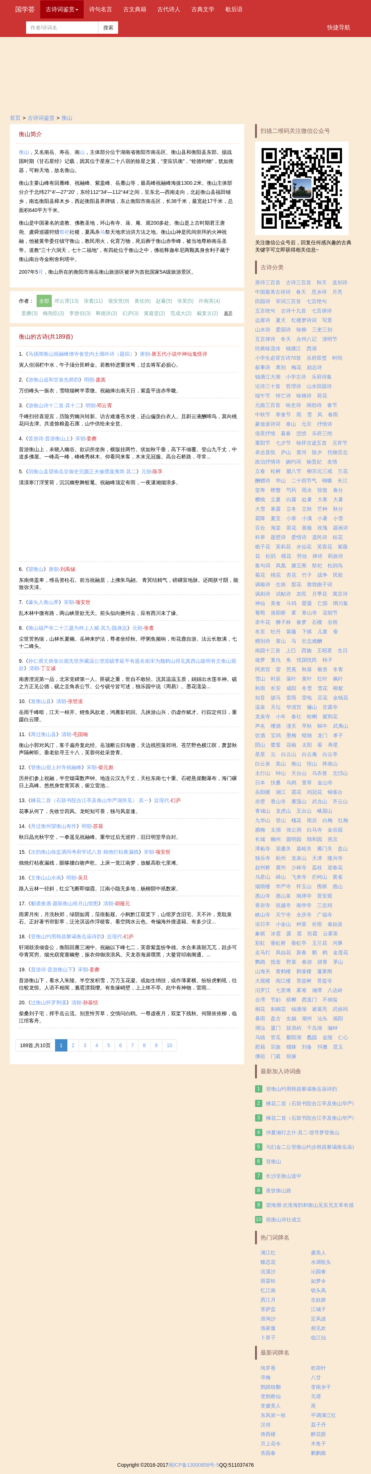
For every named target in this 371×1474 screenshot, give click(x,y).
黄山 (281, 641)
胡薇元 (122, 903)
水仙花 (304, 547)
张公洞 (293, 830)
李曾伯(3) (80, 313)
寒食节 (283, 414)
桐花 (260, 1009)
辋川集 (340, 603)
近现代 (161, 800)
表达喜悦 (265, 452)
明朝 (89, 380)
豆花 (322, 698)
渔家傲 (268, 1328)
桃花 (276, 575)
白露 (291, 499)
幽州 (276, 839)
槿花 (286, 556)
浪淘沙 (268, 1319)
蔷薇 (307, 528)
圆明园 (293, 839)
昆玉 (338, 1047)
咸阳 (291, 688)
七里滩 (283, 990)
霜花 (296, 792)
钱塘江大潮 (267, 377)
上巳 (291, 650)
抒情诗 (324, 424)
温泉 (260, 707)
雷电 (307, 698)
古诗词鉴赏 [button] (62, 9)
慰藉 (260, 1047)
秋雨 (260, 688)
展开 (228, 313)
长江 (343, 480)
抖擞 (322, 1047)
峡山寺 (262, 915)
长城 (260, 839)
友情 (332, 462)
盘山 (343, 849)
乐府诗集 (322, 377)
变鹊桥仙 (270, 1396)
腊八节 (293, 471)
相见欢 (318, 1328)
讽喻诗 (262, 584)
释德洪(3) (106, 313)
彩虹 (260, 943)
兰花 (343, 471)
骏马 (276, 698)
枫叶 (338, 679)
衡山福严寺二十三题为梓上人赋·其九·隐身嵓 (78, 628)
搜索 (108, 27)
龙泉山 (299, 858)
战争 (322, 575)
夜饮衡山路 (278, 1190)
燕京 (333, 839)
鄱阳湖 (293, 1037)
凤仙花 (283, 952)
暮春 (286, 433)
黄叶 (307, 679)
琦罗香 (268, 1368)
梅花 (296, 367)
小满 (307, 518)
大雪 (260, 509)
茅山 (338, 962)
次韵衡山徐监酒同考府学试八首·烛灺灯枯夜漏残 (85, 852)
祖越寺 (283, 905)
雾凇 (301, 990)
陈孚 (158, 471)
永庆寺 (304, 915)
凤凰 (281, 565)
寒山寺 (309, 613)
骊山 (312, 707)
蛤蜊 (312, 716)
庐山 (286, 452)
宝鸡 (276, 735)
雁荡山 (299, 801)
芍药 (291, 490)
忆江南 (268, 1290)
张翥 (149, 628)
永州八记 (306, 339)
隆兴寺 (335, 858)
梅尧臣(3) (53, 313)
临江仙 (318, 1337)
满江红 (268, 1252)
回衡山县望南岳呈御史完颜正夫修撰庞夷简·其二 (82, 471)
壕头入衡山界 (43, 602)
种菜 (301, 924)
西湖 (312, 348)
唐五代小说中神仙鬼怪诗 (179, 354)
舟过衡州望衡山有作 (53, 826)
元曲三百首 (267, 405)
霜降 (260, 518)
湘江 (281, 792)
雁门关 (324, 849)
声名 (260, 726)
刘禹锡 (67, 569)
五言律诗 (265, 339)
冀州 (281, 867)
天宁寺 (283, 915)
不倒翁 (330, 1000)
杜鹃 (271, 556)
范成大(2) (181, 313)
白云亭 (330, 754)
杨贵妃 (314, 462)
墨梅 (291, 735)
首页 (15, 118)
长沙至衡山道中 (283, 1176)
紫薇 (343, 547)
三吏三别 (322, 329)
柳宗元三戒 (319, 471)
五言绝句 (265, 311)
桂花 (338, 537)
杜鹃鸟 (335, 565)
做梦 (260, 660)
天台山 (299, 773)
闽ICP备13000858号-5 (193, 1465)
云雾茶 (330, 933)
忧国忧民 (307, 660)
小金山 (283, 924)
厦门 (276, 1028)
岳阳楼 (262, 792)
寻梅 (265, 1377)
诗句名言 (100, 9)
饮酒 (260, 735)
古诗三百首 (298, 282)
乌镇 (260, 1037)
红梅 (343, 820)
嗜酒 (276, 726)
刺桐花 (278, 1009)
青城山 (262, 811)
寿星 (333, 745)
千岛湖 (314, 1028)
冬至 (260, 631)
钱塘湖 (299, 1009)
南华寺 (304, 905)
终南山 (330, 764)
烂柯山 (319, 877)
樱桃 (260, 499)
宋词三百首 (288, 301)
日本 (260, 782)
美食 (276, 603)
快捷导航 (338, 27)
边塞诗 (262, 320)
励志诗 (314, 367)
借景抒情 (265, 433)
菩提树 (304, 981)
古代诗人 (168, 9)
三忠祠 (324, 905)
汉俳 (265, 1425)
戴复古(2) (207, 313)
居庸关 (283, 849)
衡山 (67, 118)
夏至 (276, 518)
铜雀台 (335, 792)
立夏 (276, 499)
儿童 (322, 631)
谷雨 (333, 622)
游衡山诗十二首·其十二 (54, 405)
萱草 (307, 782)
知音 (260, 698)
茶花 (291, 528)
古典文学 (202, 9)
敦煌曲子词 (319, 584)
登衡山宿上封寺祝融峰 (56, 767)
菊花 (260, 575)
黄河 (301, 452)
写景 (327, 320)
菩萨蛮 (268, 1309)
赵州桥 (262, 867)
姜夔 (92, 438)
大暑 (338, 499)
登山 (281, 820)
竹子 (307, 575)
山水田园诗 (319, 386)
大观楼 (262, 981)
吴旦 (83, 878)
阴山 (260, 745)
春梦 (301, 622)
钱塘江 (293, 348)
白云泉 (262, 764)
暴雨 (260, 1018)
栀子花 (262, 547)
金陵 (327, 1037)
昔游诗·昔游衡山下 (52, 969)
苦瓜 (276, 1037)
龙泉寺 (262, 716)
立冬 (291, 509)
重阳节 (262, 443)
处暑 (307, 499)
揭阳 (338, 1018)
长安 (276, 688)
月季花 (319, 594)
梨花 (296, 584)
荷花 (322, 396)
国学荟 (25, 9)
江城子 (318, 1309)
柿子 (327, 660)
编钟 (333, 1028)
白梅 (327, 820)
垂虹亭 (299, 943)
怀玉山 (304, 886)
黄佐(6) (142, 301)
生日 (343, 650)
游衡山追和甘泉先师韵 (53, 380)
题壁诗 (278, 537)
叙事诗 (262, 367)
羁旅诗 (335, 556)
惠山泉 (283, 896)
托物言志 (338, 452)
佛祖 (260, 1056)
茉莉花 (283, 547)
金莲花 (340, 952)
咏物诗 (304, 396)
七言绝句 (317, 301)
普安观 (324, 896)
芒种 (322, 509)
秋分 (338, 509)
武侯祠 (340, 1009)
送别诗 (339, 282)
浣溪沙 (268, 1271)
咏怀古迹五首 (311, 443)
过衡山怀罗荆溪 (48, 1002)
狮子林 (283, 622)
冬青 (338, 669)
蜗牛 (322, 726)
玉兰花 (319, 943)
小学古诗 (296, 377)
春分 (338, 490)
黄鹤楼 (283, 971)
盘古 (276, 1018)
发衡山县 (41, 701)
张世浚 (75, 701)
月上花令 (270, 1443)
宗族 (276, 1047)
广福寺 (324, 915)
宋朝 (80, 438)
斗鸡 (291, 603)
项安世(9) (118, 301)
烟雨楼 (262, 886)
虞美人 (318, 1252)
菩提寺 (324, 981)
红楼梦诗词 (304, 320)
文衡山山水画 (46, 878)
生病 (281, 584)
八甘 (316, 1377)
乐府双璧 (317, 358)
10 (169, 1045)
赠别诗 (262, 641)
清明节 (329, 339)
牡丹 (276, 631)
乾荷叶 (318, 1368)
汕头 (322, 1018)
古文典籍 (134, 9)
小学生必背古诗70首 (278, 358)
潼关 (291, 726)
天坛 (276, 707)
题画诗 (340, 528)
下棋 (307, 631)
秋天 (322, 282)
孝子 (338, 735)
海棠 (276, 528)
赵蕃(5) (164, 301)
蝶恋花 (268, 1262)
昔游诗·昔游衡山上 (49, 438)
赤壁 (260, 801)
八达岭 (335, 990)
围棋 (322, 886)
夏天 (281, 320)
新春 (301, 952)
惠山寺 (262, 896)
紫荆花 (330, 716)
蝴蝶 (327, 480)
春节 (332, 405)
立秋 (307, 509)
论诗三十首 (267, 386)
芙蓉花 (324, 547)
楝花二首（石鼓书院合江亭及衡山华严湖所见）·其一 (90, 800)
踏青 (322, 962)
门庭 (276, 1056)
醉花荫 (318, 1434)
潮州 (307, 1018)
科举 (260, 537)
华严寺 (283, 886)
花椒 (291, 745)
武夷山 (340, 726)
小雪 (338, 518)
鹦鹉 (260, 962)
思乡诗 (319, 292)
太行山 (262, 773)
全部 (44, 301)
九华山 (262, 820)
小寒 (291, 518)
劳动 (302, 556)
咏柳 (301, 329)
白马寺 (314, 830)
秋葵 (307, 669)
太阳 (307, 745)
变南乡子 (321, 1387)
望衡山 (35, 569)
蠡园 (312, 1037)
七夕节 (283, 443)
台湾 (260, 1000)
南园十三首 (267, 650)
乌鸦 (291, 782)
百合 (260, 528)
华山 (281, 480)
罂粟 (307, 603)
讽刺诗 (262, 594)
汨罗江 (262, 990)
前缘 (291, 1056)
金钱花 (340, 698)
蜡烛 (307, 735)
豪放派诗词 (267, 424)
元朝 (146, 471)
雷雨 (291, 698)
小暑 (322, 518)
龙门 (322, 735)
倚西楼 (268, 1434)
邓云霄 (104, 405)
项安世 (83, 602)
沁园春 (318, 1271)
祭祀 (64, 232)
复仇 (276, 660)
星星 (260, 754)
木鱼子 (318, 1443)
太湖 (276, 830)
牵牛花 (262, 622)
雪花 (322, 688)
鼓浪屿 (293, 1028)
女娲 (291, 1018)
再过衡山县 (43, 734)
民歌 (338, 575)
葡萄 (260, 613)
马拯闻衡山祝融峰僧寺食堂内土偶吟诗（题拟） (81, 354)
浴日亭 (262, 924)
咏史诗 (293, 405)
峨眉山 (324, 811)
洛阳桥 (278, 613)
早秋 (307, 726)
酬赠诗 (262, 480)
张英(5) (185, 301)
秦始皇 (335, 924)
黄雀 (338, 877)
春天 (301, 292)
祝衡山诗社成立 (283, 1219)
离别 (281, 367)
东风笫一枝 (273, 1415)
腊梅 (260, 830)
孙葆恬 (90, 1002)
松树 (276, 471)
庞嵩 (101, 380)
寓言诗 (340, 594)
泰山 (291, 424)
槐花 (296, 820)
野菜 (291, 962)
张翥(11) (93, 301)
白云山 (288, 754)
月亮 (337, 292)
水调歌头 (321, 1262)
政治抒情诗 (267, 462)
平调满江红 (323, 1415)
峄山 (281, 877)
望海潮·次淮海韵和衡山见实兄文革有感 (310, 1205)
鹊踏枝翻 (270, 1387)
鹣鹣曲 (318, 1453)
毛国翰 (80, 734)
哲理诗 (293, 386)
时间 (337, 358)
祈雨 (317, 924)
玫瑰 (322, 528)
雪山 (260, 679)
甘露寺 (330, 707)
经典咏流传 (267, 348)
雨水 (307, 490)
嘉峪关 (304, 849)
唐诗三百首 (267, 282)
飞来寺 (299, 877)
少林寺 (299, 867)
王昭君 (324, 650)
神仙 (260, 603)
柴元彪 (105, 767)
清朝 (34, 668)
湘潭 (317, 990)
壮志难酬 (312, 641)
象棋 (260, 933)
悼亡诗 (283, 396)
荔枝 (317, 867)
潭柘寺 (262, 849)
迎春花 (335, 867)
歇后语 (234, 9)
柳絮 (338, 688)
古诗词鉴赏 (41, 118)
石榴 (317, 622)
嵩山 (281, 764)
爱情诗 (299, 537)
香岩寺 (262, 905)
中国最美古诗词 (273, 292)
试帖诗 (283, 594)
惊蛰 (322, 490)
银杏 (322, 669)
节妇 (276, 1000)
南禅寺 (304, 896)
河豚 (338, 943)
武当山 (319, 801)
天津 (317, 858)
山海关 (262, 971)
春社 (296, 716)
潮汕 (260, 1028)
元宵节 (339, 443)
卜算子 (268, 1337)
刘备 (307, 1047)
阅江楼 (283, 981)
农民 (301, 594)
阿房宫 (262, 669)
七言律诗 (322, 311)
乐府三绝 (322, 433)
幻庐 (176, 800)
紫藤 (291, 631)
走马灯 (262, 952)
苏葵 (98, 826)
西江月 (268, 1300)
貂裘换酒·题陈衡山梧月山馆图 (64, 903)
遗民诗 (319, 537)
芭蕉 (291, 669)
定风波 (318, 1319)
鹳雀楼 (304, 971)
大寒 (322, 499)
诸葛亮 (319, 1009)
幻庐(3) (130, 313)
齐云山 (340, 801)
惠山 (338, 886)
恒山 (312, 764)
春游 (307, 962)
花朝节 (330, 613)
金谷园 (335, 830)
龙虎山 (283, 811)
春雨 (333, 414)
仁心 (343, 1037)
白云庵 (309, 754)
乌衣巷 (319, 773)
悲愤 (301, 433)
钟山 (281, 773)
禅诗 (317, 556)
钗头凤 (318, 1290)
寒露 (276, 509)
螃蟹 (276, 490)
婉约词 (293, 462)
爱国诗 (283, 329)
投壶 (276, 962)
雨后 (312, 820)
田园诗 (262, 301)
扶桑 (276, 782)
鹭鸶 (276, 745)
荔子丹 (318, 1425)
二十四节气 (304, 480)
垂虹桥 (278, 943)
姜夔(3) (29, 313)
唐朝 (145, 354)
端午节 (262, 396)
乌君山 (262, 877)
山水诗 (262, 329)
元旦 (306, 424)
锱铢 (291, 1047)
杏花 (291, 575)
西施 (306, 650)
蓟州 (281, 858)
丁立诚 (48, 668)
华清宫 (293, 707)
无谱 (316, 1396)
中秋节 (262, 414)
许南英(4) (209, 301)
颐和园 (314, 839)
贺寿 (260, 490)
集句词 (262, 565)
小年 (281, 716)
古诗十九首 (293, 311)
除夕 (317, 452)
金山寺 (325, 782)
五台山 (304, 811)
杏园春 (268, 1453)
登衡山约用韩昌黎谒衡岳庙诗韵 (66, 936)
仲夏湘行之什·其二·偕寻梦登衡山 (303, 1132)
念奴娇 (318, 1300)
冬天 (286, 339)
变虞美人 (270, 1406)
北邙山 (340, 773)
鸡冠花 (314, 792)
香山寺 (278, 801)
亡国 (322, 603)
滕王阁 (299, 565)
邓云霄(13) (66, 301)
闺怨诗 (314, 405)
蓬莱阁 (324, 971)
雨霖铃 (268, 1281)
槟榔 (291, 1000)
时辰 (276, 679)
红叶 (322, 679)
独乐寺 (262, 858)
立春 (260, 471)
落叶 (291, 679)
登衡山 (273, 1161)
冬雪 (307, 688)
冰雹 (276, 933)
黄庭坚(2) (154, 313)
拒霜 (312, 933)
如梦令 (318, 1281)
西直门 (309, 1000)
